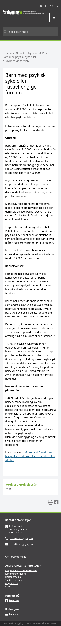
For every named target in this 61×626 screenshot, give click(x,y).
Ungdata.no (11, 583)
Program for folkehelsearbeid (21, 570)
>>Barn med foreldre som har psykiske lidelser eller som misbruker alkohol (30, 456)
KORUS (9, 586)
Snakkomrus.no (13, 580)
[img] (50, 502)
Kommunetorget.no (15, 573)
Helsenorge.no (13, 576)
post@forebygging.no (21, 538)
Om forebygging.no (15, 556)
